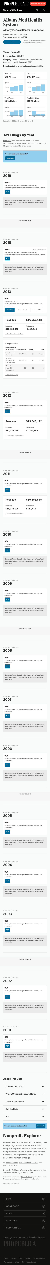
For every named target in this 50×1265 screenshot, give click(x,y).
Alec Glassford (25, 1163)
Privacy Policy (39, 1258)
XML (39, 310)
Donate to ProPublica (38, 4)
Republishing (24, 1258)
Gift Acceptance (29, 1262)
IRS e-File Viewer (26, 1177)
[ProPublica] (14, 4)
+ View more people (11, 375)
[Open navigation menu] (27, 4)
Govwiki (35, 1179)
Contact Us (10, 158)
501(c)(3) (20, 56)
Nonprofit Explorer (12, 10)
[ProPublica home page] (20, 1243)
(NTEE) (29, 62)
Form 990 (7, 141)
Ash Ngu (34, 1163)
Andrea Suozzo (12, 1163)
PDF (7, 191)
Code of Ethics (10, 1258)
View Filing (9, 310)
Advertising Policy (11, 1262)
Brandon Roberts (10, 1165)
